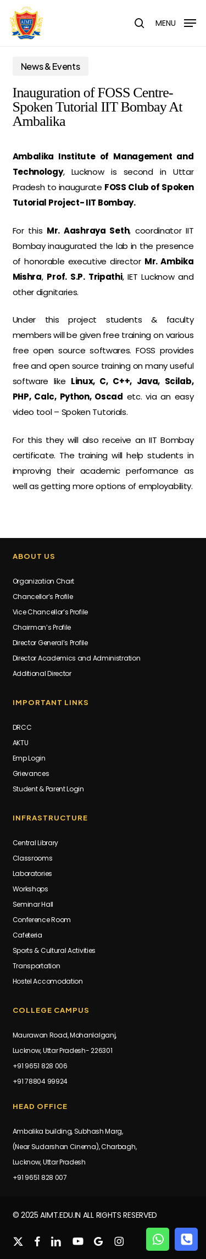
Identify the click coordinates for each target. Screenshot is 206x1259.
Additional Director (42, 673)
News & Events (50, 66)
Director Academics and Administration (77, 658)
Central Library (36, 842)
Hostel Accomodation (48, 981)
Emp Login (29, 758)
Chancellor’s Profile (43, 596)
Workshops (30, 889)
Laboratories (32, 873)
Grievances (31, 773)
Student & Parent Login (48, 789)
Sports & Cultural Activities (54, 950)
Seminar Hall (33, 904)
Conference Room (42, 919)
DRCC (22, 727)
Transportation (36, 965)
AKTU (21, 742)
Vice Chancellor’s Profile (50, 612)
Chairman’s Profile (42, 627)
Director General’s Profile (50, 642)
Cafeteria (27, 935)
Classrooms (33, 858)
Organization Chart (44, 581)
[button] (175, 22)
